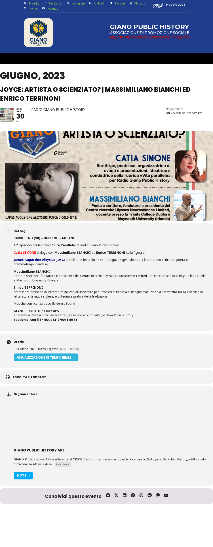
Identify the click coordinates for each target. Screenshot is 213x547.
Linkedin (99, 3)
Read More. (63, 478)
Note (23, 490)
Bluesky (34, 3)
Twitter (33, 8)
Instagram (78, 3)
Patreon (120, 3)
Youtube (52, 8)
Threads (140, 3)
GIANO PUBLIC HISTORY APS (39, 464)
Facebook (55, 3)
